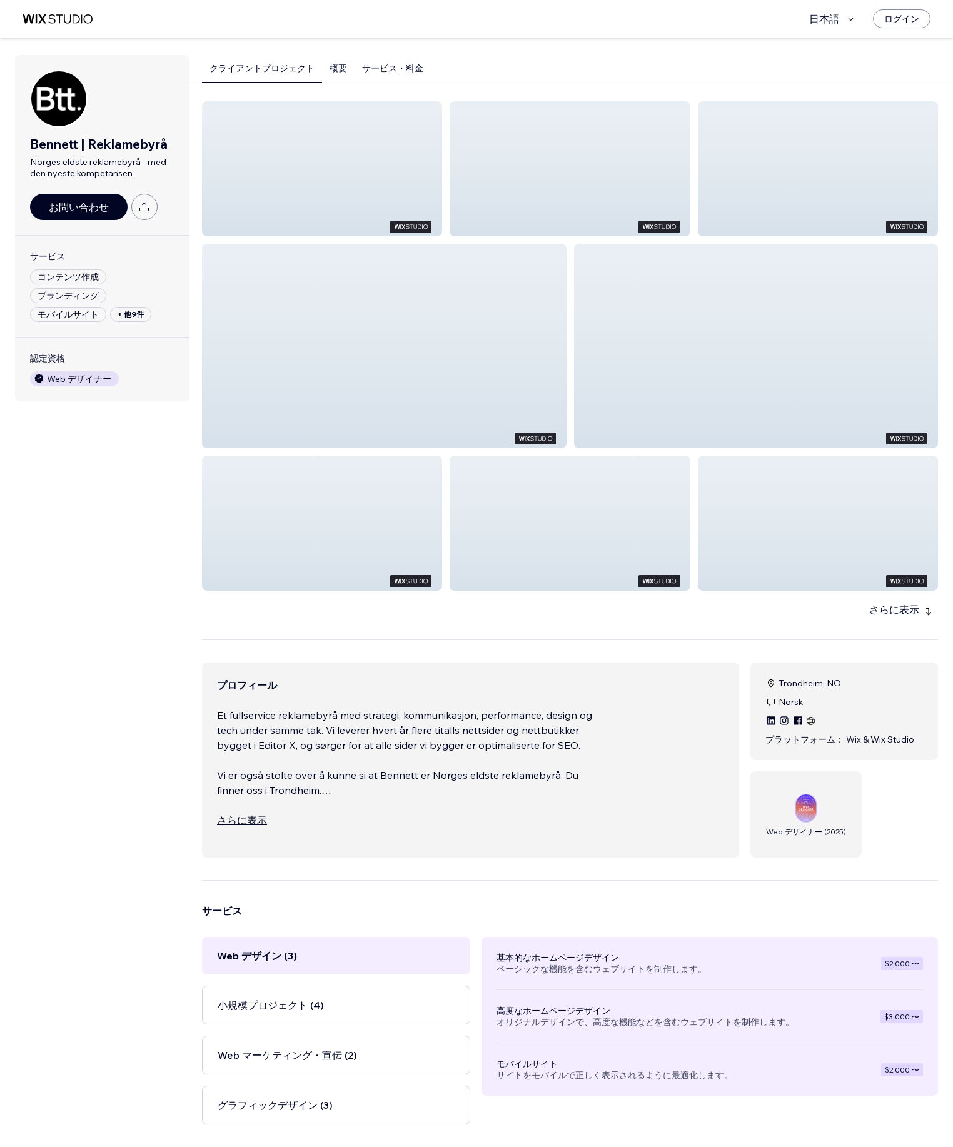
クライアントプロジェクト (262, 68)
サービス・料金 (392, 68)
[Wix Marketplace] (58, 19)
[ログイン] (901, 18)
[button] (322, 168)
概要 (338, 68)
